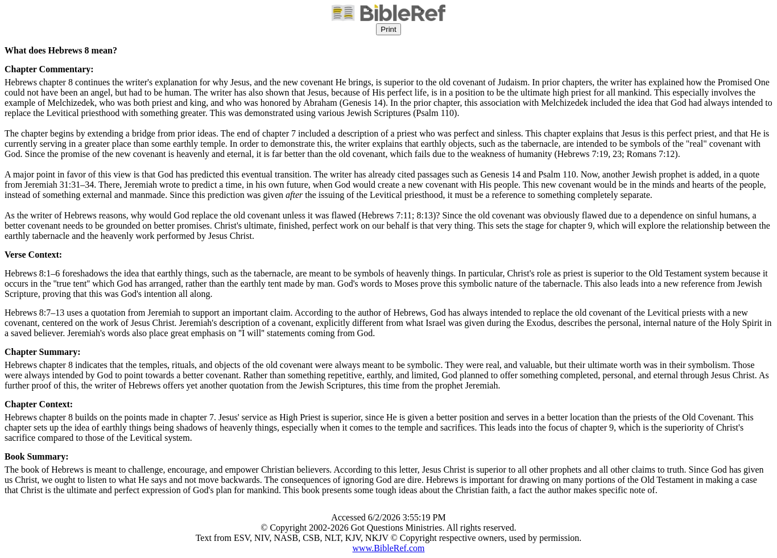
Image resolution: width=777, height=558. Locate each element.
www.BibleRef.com (389, 548)
